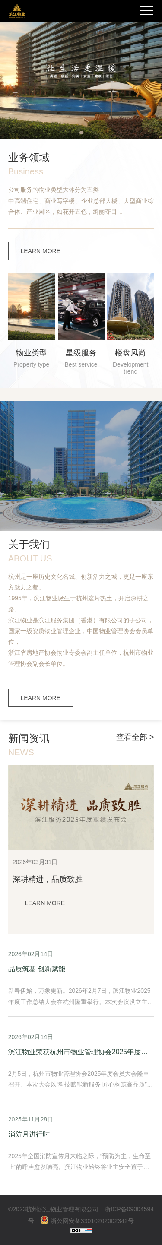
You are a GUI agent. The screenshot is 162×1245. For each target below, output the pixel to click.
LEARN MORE (40, 250)
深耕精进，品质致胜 (48, 879)
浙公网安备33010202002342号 (87, 1220)
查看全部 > (135, 737)
